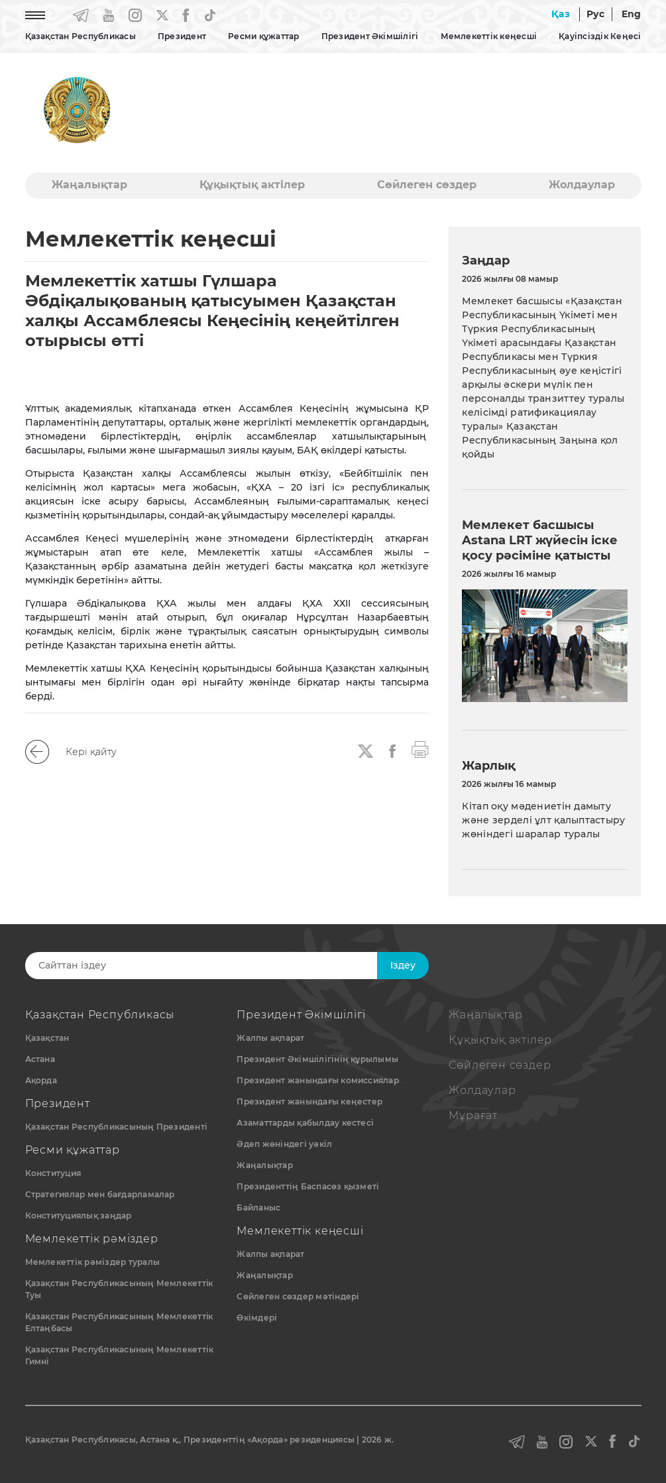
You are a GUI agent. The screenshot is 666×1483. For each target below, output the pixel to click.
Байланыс (258, 1208)
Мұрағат (473, 1115)
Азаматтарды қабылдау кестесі (305, 1123)
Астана (40, 1059)
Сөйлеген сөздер (426, 184)
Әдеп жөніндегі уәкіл (284, 1144)
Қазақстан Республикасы (80, 36)
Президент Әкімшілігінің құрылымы (317, 1059)
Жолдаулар (582, 184)
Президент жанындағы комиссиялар (317, 1080)
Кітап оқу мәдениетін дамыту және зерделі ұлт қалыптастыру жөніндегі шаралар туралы (543, 820)
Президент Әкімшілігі (370, 36)
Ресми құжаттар (263, 36)
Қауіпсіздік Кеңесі (600, 36)
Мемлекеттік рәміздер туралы (92, 1262)
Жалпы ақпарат (270, 1038)
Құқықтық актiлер (252, 184)
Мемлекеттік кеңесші (489, 36)
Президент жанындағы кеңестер (309, 1101)
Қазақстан (47, 1038)
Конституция (53, 1173)
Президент (182, 36)
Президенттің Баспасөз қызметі (308, 1186)
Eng (631, 14)
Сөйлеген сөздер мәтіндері (298, 1296)
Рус (595, 14)
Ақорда (41, 1080)
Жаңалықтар (89, 184)
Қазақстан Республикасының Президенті (116, 1127)
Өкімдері (257, 1318)
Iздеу (403, 965)
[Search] (216, 965)
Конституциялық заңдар (78, 1215)
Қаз (560, 14)
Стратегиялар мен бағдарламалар (100, 1194)
